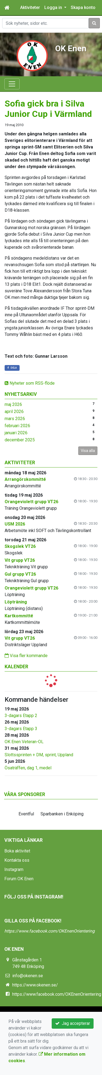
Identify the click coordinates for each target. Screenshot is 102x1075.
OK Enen (70, 48)
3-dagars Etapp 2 (21, 715)
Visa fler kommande (26, 655)
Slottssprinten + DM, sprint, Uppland (39, 754)
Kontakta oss (16, 860)
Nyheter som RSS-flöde (30, 383)
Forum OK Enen (18, 878)
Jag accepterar (72, 1023)
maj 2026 (13, 404)
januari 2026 (16, 432)
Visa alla (88, 450)
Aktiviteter (30, 7)
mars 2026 (15, 418)
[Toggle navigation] (12, 83)
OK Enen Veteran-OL (24, 741)
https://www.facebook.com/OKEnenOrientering (49, 931)
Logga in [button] (53, 7)
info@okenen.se (27, 975)
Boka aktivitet (17, 851)
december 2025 (20, 439)
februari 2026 (17, 425)
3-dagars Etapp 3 (21, 728)
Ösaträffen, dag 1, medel (28, 767)
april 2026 (14, 411)
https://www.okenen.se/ (35, 985)
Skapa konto (83, 7)
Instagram (13, 869)
